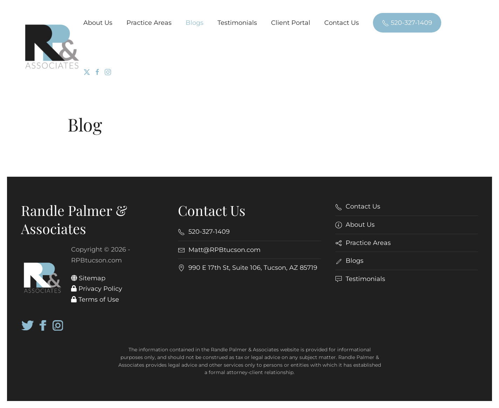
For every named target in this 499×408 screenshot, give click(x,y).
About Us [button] (97, 23)
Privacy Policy (96, 289)
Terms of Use (95, 299)
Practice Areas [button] (149, 23)
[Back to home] (52, 47)
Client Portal (290, 23)
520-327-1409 (407, 23)
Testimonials (237, 23)
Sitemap (88, 278)
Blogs (194, 23)
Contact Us (341, 23)
